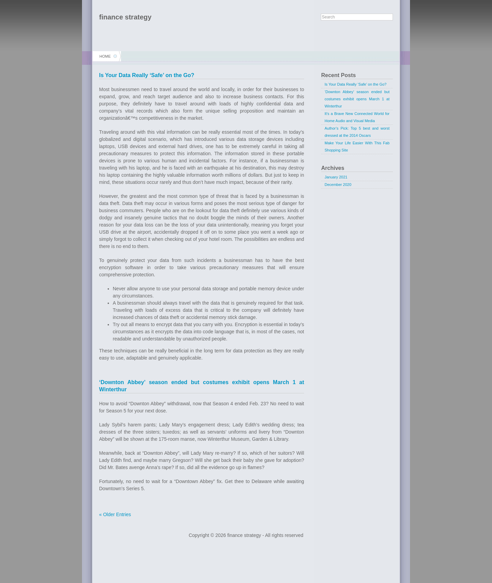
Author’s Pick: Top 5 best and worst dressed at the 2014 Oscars (357, 131)
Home (105, 56)
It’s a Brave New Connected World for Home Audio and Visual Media (357, 117)
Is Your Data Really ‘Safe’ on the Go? (146, 75)
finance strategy (125, 17)
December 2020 (338, 185)
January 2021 (336, 177)
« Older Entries (115, 514)
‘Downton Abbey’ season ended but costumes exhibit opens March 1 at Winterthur (357, 99)
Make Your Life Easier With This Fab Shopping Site (357, 146)
